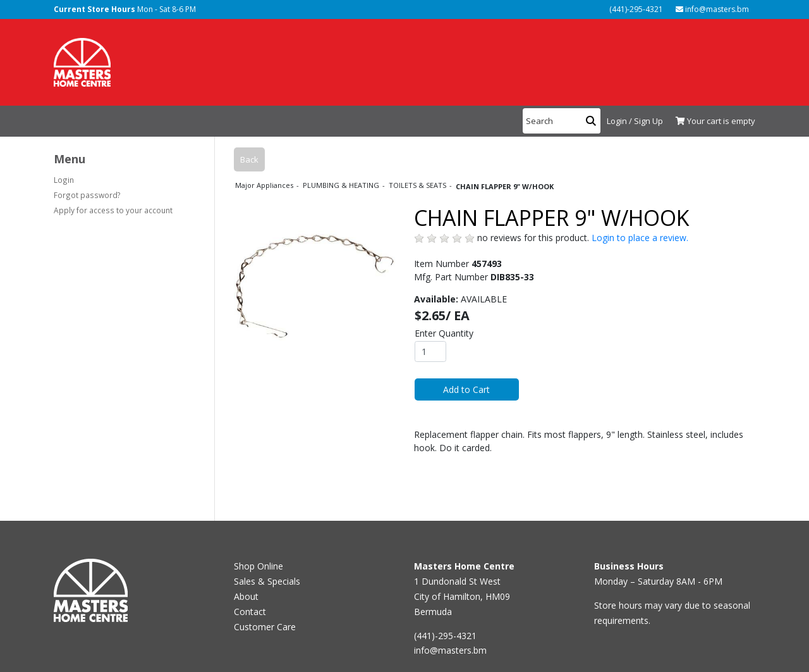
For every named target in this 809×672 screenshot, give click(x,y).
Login (64, 180)
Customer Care (265, 627)
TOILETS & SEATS (418, 185)
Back (249, 159)
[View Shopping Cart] (712, 121)
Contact (250, 612)
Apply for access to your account (113, 210)
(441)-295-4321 (635, 9)
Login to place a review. (640, 238)
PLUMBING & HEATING (342, 185)
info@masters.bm (712, 9)
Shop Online (258, 566)
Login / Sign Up (635, 121)
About (246, 596)
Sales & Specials (267, 581)
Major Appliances (265, 185)
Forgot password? (87, 195)
